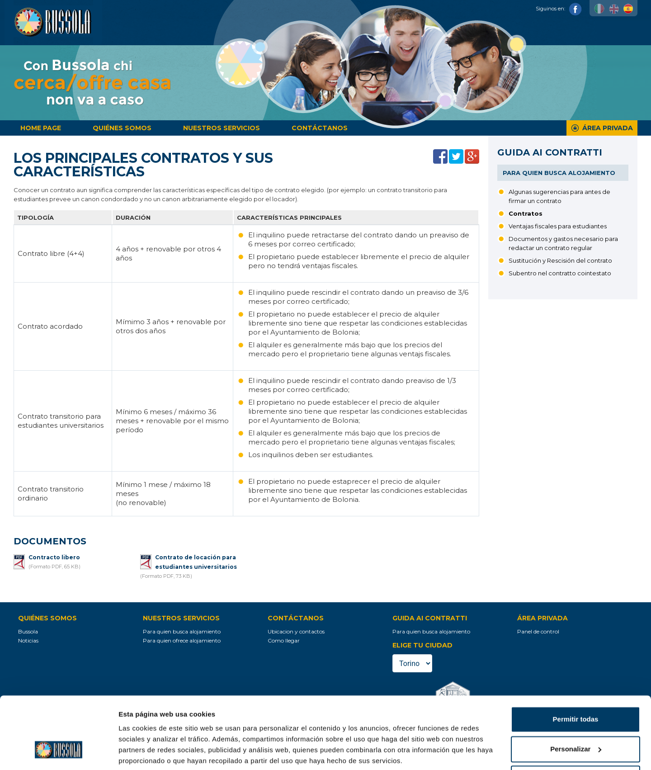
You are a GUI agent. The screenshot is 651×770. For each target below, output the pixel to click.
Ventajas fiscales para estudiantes (558, 226)
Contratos (525, 213)
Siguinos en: (559, 8)
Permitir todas (576, 686)
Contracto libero (54, 557)
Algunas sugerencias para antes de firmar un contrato (559, 196)
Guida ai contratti (549, 152)
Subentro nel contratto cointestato (560, 273)
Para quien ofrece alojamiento (182, 640)
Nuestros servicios (221, 128)
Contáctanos (320, 128)
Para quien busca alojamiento (559, 172)
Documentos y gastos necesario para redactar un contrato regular (563, 243)
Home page (40, 128)
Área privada (607, 128)
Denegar (575, 745)
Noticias (28, 640)
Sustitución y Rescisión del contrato (560, 260)
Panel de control (538, 631)
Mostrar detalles (144, 752)
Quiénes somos (122, 128)
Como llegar (284, 640)
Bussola (28, 631)
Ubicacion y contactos (296, 631)
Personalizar (575, 715)
